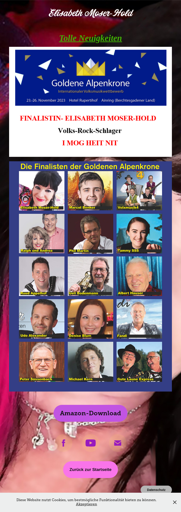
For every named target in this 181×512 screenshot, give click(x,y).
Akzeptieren (86, 504)
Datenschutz (156, 490)
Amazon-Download (90, 413)
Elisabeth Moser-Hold (90, 13)
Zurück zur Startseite (90, 469)
